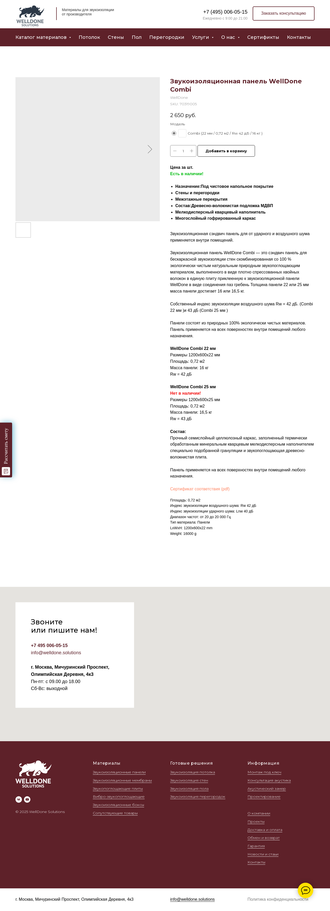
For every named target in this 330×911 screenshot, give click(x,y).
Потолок (89, 37)
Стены (116, 37)
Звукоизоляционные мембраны (122, 780)
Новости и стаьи (263, 854)
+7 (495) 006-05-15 (225, 12)
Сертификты (263, 37)
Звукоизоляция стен (189, 780)
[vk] (18, 799)
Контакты (299, 37)
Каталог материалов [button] (41, 37)
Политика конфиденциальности (278, 899)
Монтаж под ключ (264, 772)
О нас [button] (228, 37)
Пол (137, 37)
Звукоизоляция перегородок (197, 796)
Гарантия (256, 846)
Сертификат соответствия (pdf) (200, 489)
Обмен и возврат (264, 837)
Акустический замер (267, 788)
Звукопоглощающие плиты (118, 788)
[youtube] (27, 799)
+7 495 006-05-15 (49, 645)
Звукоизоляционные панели (119, 772)
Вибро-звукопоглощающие (119, 796)
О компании (259, 813)
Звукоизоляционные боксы (118, 804)
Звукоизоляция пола (189, 788)
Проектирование (264, 796)
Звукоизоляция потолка (192, 772)
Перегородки (166, 37)
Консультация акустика (269, 780)
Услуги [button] (201, 37)
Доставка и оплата (265, 829)
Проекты (256, 821)
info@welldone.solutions (56, 652)
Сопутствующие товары (115, 813)
